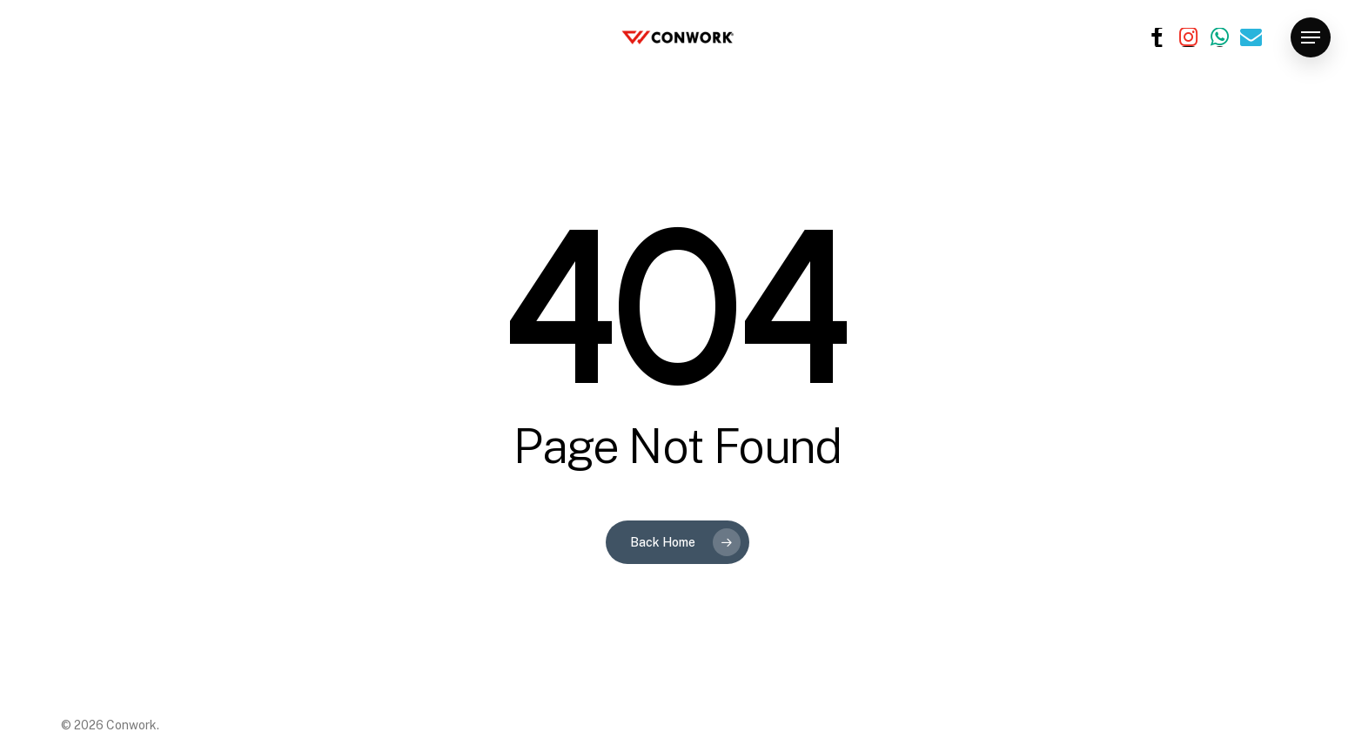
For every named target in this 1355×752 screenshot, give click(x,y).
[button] (1311, 38)
